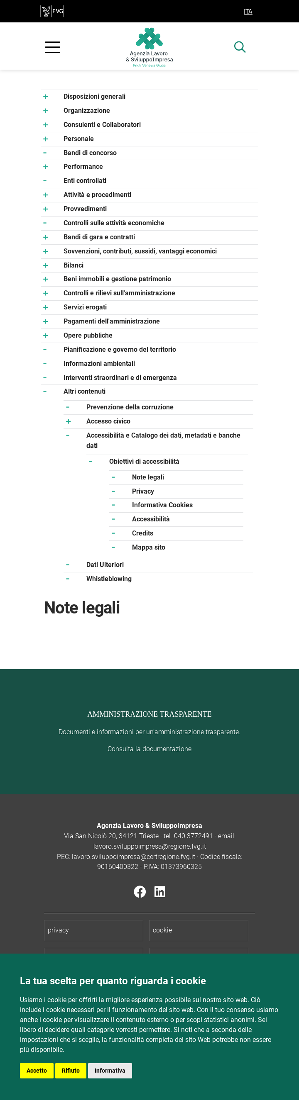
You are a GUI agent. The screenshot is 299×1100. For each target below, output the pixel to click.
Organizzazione (87, 110)
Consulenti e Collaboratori (102, 125)
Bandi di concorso (90, 153)
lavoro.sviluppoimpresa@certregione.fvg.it (133, 857)
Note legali (148, 477)
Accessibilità (151, 519)
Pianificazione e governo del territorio (120, 349)
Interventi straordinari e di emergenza (120, 378)
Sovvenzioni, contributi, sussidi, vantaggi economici (140, 251)
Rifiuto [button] (71, 1070)
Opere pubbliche (88, 335)
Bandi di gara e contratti (99, 237)
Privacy (143, 491)
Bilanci (73, 265)
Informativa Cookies (162, 505)
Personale (79, 139)
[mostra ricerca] (240, 48)
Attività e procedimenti (97, 195)
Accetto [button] (37, 1070)
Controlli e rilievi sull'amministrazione (119, 293)
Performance (83, 166)
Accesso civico (108, 421)
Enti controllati (85, 181)
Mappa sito (148, 547)
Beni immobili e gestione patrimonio (117, 279)
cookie (162, 930)
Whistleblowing (109, 579)
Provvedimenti (85, 209)
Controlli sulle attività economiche (114, 223)
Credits (142, 533)
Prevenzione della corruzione (130, 407)
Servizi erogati (85, 307)
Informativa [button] (110, 1070)
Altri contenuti (84, 391)
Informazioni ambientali (99, 363)
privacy (58, 930)
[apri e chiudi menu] (52, 47)
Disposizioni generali (94, 96)
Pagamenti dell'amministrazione (112, 321)
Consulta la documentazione (149, 749)
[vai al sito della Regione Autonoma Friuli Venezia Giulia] (52, 11)
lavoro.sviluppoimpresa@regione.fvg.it (149, 846)
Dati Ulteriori (105, 565)
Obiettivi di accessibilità (144, 461)
